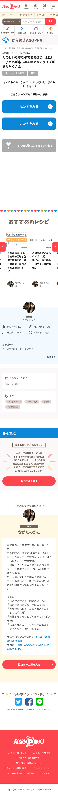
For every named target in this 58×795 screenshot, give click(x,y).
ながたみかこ (29, 532)
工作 (3, 15)
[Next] (55, 247)
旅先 (17, 383)
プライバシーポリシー (42, 768)
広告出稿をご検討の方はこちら (29, 763)
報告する (51, 357)
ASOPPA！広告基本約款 (29, 758)
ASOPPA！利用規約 (34, 48)
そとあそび (41, 15)
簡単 (46, 402)
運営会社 (31, 773)
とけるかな (14, 402)
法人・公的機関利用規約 (17, 768)
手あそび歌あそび (26, 15)
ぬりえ (12, 15)
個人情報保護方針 (14, 773)
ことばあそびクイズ (12, 349)
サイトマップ (45, 773)
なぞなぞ (28, 349)
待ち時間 (13, 407)
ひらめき (32, 402)
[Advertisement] (29, 178)
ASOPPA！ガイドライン (18, 753)
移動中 (8, 383)
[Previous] (3, 247)
